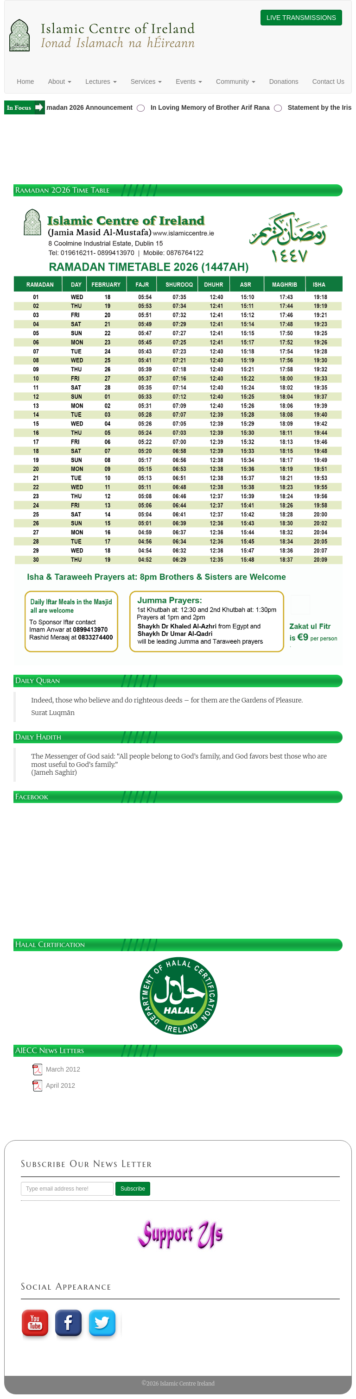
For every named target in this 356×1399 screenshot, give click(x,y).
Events (189, 81)
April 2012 (60, 1085)
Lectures (101, 81)
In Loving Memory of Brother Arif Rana (212, 107)
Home (25, 81)
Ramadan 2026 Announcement (87, 107)
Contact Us (328, 81)
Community (235, 81)
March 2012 (63, 1069)
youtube (34, 1322)
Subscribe (133, 1189)
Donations (284, 81)
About (59, 81)
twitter (103, 1322)
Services (146, 81)
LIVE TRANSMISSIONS (301, 17)
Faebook (69, 1322)
